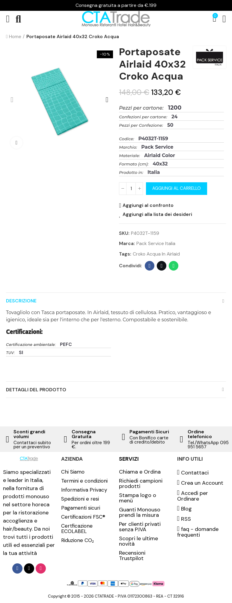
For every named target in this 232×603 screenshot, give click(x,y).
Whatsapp (174, 266)
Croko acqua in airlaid (156, 254)
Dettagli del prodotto (36, 389)
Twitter (162, 266)
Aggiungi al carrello (176, 188)
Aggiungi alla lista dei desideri (157, 214)
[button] (12, 99)
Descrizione (21, 301)
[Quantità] (131, 188)
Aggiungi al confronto (148, 205)
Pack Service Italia (155, 243)
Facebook (150, 266)
